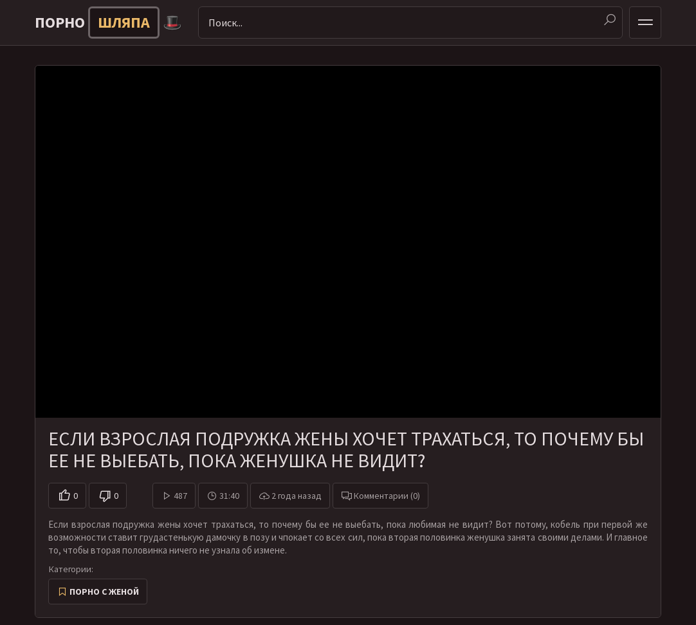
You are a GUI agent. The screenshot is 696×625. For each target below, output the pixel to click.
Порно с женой (104, 591)
